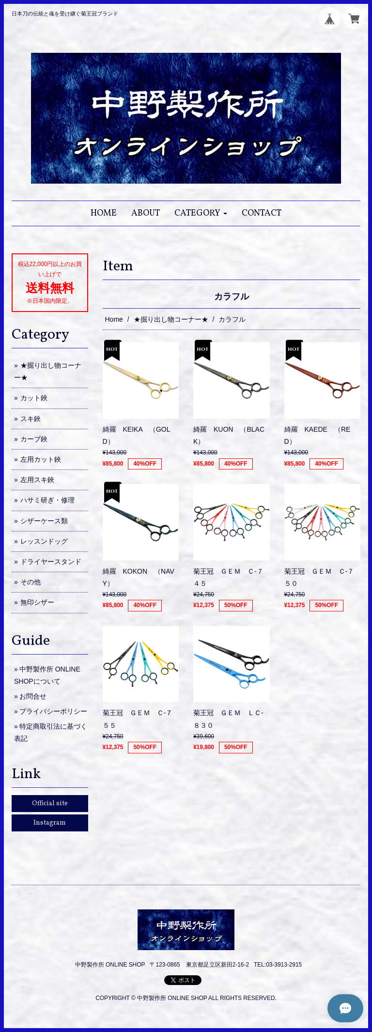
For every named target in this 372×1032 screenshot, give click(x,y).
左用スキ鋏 (37, 480)
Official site (50, 803)
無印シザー (37, 602)
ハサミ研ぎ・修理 (47, 500)
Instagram (49, 823)
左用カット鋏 (40, 459)
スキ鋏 (30, 418)
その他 (30, 582)
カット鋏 (33, 398)
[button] (200, 213)
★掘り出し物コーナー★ (171, 319)
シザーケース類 (44, 521)
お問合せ (32, 696)
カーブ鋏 (33, 439)
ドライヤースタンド (50, 561)
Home (114, 319)
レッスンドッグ (44, 541)
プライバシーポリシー (53, 711)
